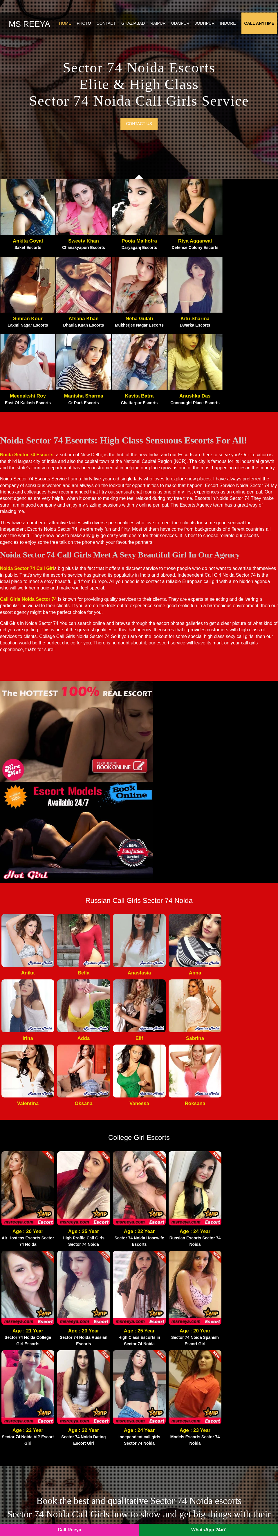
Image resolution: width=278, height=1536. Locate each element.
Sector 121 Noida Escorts (98, 1475)
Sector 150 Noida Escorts (241, 1450)
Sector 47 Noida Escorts (240, 1400)
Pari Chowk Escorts (92, 1341)
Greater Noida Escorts (166, 1358)
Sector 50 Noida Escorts (168, 1450)
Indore (229, 24)
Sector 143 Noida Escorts (98, 1467)
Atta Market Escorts (93, 1349)
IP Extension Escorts (236, 1458)
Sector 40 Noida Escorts (97, 1450)
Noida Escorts (99, 1519)
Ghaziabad (134, 24)
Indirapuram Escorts (164, 1383)
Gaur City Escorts (162, 1349)
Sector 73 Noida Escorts (168, 1391)
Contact (107, 24)
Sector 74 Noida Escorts (97, 1416)
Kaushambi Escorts (235, 1349)
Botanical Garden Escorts (98, 1391)
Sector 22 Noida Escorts (168, 1433)
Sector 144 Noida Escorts (169, 1458)
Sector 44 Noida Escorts (240, 1408)
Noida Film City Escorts (168, 1341)
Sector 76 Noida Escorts (240, 1433)
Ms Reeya (29, 25)
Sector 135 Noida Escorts (98, 1433)
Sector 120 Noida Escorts (98, 1408)
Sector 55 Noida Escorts (168, 1441)
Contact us (139, 127)
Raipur (159, 24)
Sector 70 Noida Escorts (168, 1408)
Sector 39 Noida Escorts (240, 1416)
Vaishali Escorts (231, 1358)
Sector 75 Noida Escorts (240, 1425)
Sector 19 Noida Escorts (240, 1441)
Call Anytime (260, 24)
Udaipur (181, 24)
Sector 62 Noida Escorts (97, 1425)
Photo (84, 24)
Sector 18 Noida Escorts (97, 1400)
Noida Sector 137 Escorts (98, 1383)
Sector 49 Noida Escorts (97, 1441)
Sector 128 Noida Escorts (241, 1391)
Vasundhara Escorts (235, 1341)
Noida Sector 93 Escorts (97, 1375)
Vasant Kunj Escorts (236, 1375)
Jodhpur (206, 24)
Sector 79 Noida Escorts (97, 1458)
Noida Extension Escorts (169, 1366)
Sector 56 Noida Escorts (168, 1467)
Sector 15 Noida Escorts (168, 1425)
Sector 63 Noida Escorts (168, 1400)
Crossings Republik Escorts (172, 1375)
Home (66, 24)
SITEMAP (128, 1519)
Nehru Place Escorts (236, 1366)
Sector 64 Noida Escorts (168, 1416)
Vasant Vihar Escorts (236, 1383)
